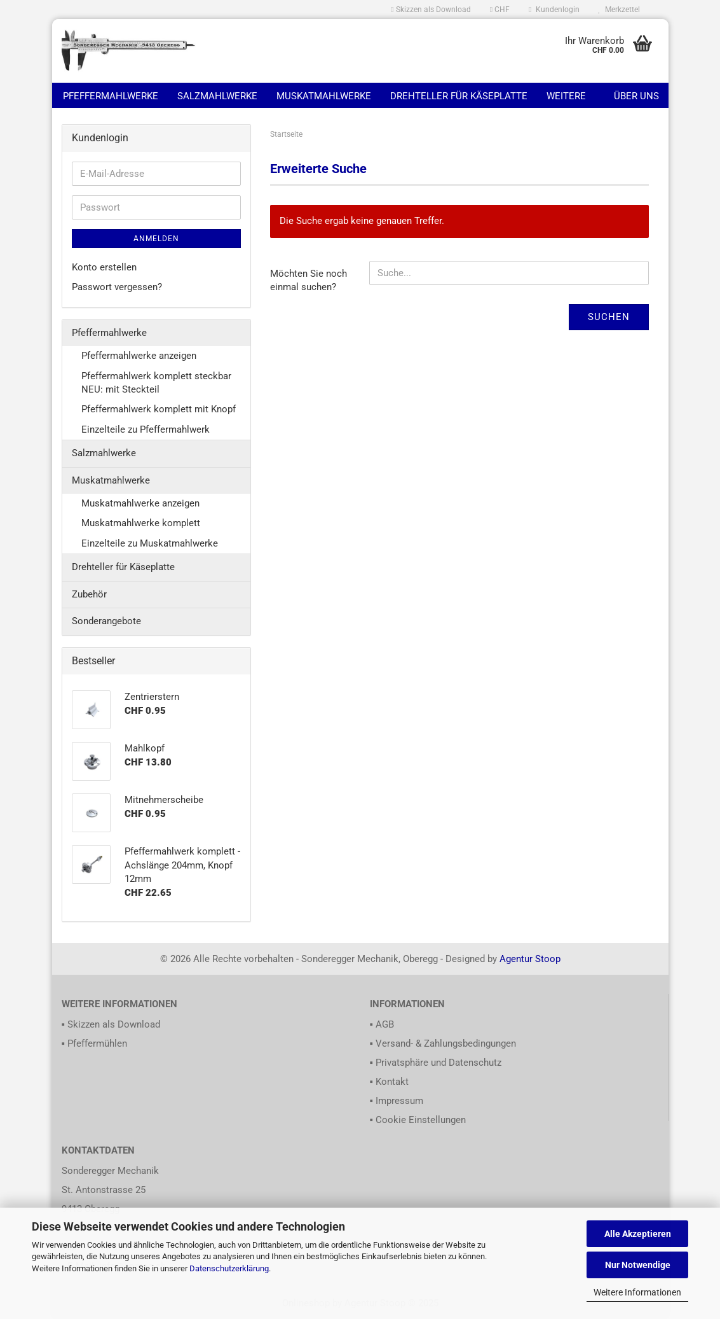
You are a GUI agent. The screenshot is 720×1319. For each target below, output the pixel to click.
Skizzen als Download (430, 9)
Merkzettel (619, 9)
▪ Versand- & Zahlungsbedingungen (443, 1043)
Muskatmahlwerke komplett (140, 523)
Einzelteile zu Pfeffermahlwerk (145, 429)
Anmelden (156, 238)
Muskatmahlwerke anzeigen (140, 503)
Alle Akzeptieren (637, 1234)
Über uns (636, 96)
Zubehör (89, 594)
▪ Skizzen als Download (111, 1024)
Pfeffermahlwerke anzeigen (138, 355)
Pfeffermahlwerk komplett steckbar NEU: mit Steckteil (156, 382)
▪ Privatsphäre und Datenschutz (435, 1062)
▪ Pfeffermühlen (94, 1043)
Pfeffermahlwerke (110, 96)
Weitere (566, 96)
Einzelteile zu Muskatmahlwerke (149, 543)
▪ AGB (382, 1024)
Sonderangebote (106, 621)
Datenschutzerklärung (229, 1268)
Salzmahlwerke (217, 96)
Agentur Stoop (529, 959)
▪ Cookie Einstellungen (418, 1120)
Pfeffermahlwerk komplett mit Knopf (158, 409)
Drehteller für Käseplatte (458, 96)
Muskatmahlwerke (323, 96)
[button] (499, 9)
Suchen (609, 317)
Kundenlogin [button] (554, 9)
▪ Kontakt (389, 1081)
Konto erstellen (104, 267)
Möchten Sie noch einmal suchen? (308, 280)
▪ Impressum (396, 1100)
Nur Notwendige (637, 1265)
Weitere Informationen (637, 1292)
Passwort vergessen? (117, 287)
